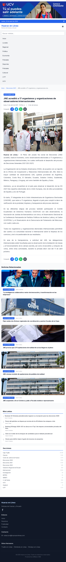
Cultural (5, 73)
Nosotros (4, 521)
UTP (4, 77)
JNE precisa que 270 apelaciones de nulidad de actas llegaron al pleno (28, 347)
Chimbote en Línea (20, 547)
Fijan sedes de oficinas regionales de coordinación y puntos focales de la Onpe (31, 321)
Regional (5, 47)
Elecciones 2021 (11, 88)
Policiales (6, 60)
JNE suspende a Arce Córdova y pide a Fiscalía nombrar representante (28, 401)
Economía (6, 55)
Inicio (4, 38)
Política (5, 51)
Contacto (4, 527)
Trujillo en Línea (6, 547)
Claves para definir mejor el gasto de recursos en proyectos (24, 439)
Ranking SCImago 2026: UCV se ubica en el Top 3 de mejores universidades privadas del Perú (33, 427)
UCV (4, 81)
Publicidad (4, 524)
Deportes (6, 64)
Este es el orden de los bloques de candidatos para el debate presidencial (28, 433)
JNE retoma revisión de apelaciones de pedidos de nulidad (23, 374)
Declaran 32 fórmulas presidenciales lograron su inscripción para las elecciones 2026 (32, 416)
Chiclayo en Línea (34, 547)
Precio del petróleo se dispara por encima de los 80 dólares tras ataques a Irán (30, 421)
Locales (5, 43)
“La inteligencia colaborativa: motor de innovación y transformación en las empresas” (29, 293)
